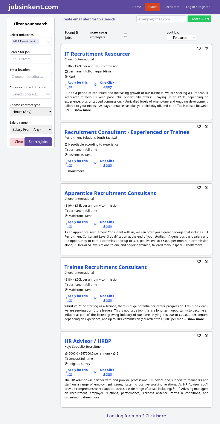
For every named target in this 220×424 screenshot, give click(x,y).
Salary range (19, 122)
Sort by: (173, 32)
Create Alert (199, 19)
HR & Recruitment (24, 41)
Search (152, 7)
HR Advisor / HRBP (87, 340)
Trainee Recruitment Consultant (105, 266)
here (161, 416)
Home (136, 7)
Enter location (20, 70)
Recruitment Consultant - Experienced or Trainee (126, 131)
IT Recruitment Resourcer (97, 53)
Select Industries (22, 35)
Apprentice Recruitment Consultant (110, 193)
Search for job (20, 52)
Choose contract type (25, 105)
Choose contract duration (28, 87)
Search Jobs (38, 141)
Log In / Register (198, 7)
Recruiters (171, 7)
